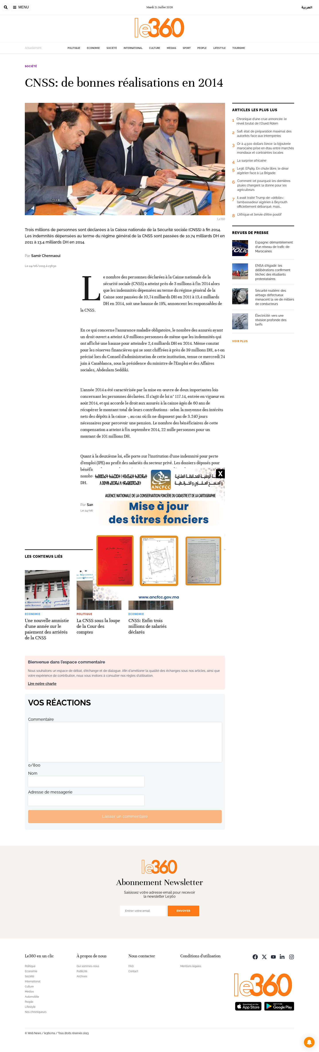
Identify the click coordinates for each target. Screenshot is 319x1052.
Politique (74, 48)
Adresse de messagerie (50, 792)
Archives (82, 976)
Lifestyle (219, 48)
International (133, 48)
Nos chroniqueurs (36, 1012)
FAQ (131, 966)
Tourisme (238, 48)
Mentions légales (190, 966)
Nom (32, 773)
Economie (93, 48)
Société (112, 48)
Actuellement (33, 48)
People (202, 48)
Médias (171, 48)
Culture (154, 48)
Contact (133, 971)
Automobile (32, 996)
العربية (306, 7)
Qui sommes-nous (88, 966)
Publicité (82, 971)
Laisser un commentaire (125, 816)
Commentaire (41, 719)
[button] (309, 1042)
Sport (187, 48)
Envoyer (183, 910)
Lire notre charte (42, 684)
